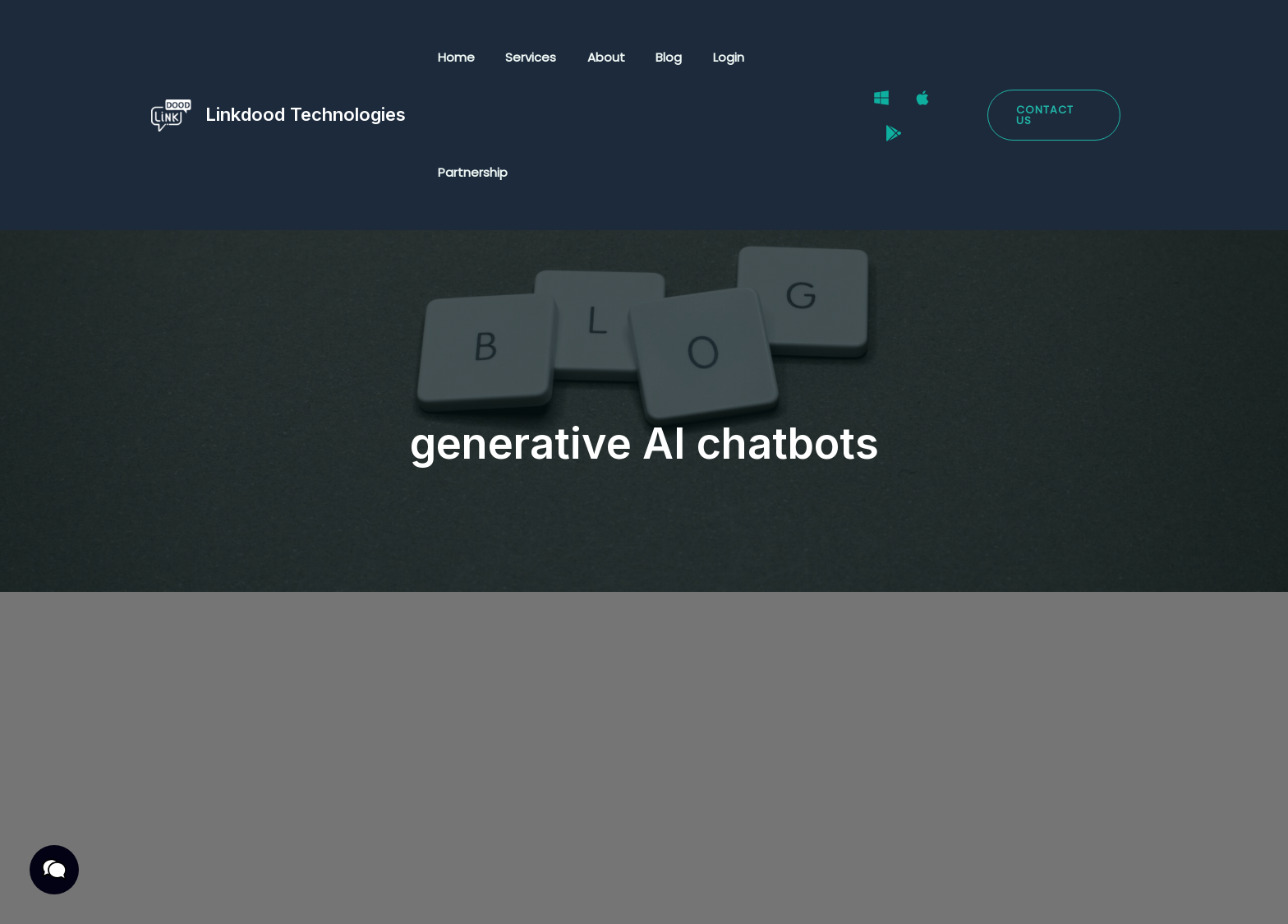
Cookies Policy (443, 893)
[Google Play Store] (962, 58)
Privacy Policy (180, 893)
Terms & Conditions (310, 893)
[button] (1053, 58)
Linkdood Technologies (305, 56)
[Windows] (880, 58)
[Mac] (921, 58)
